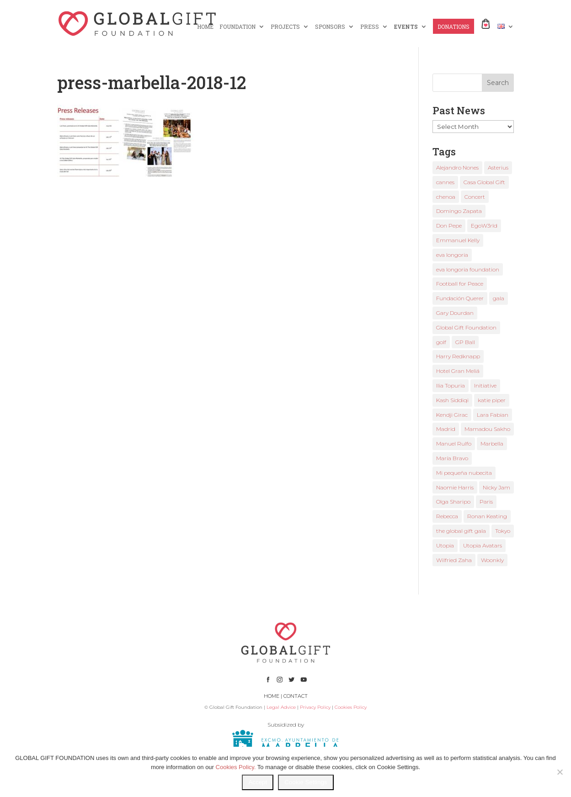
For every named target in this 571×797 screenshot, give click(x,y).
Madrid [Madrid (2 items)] (445, 428)
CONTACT (295, 696)
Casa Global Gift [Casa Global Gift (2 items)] (484, 182)
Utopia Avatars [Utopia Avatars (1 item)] (482, 545)
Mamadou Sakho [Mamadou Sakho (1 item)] (487, 428)
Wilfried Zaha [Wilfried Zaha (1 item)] (454, 560)
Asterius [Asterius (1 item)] (498, 167)
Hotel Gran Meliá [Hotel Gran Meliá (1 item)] (458, 370)
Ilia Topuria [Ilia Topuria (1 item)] (450, 385)
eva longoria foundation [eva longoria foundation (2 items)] (467, 269)
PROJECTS (285, 26)
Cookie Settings (305, 782)
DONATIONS (454, 26)
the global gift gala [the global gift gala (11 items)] (461, 530)
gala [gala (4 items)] (498, 298)
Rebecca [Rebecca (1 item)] (447, 516)
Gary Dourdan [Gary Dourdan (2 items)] (455, 312)
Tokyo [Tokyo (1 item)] (502, 530)
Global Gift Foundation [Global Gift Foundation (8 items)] (466, 327)
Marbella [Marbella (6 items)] (491, 443)
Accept (257, 782)
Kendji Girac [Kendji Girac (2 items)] (452, 414)
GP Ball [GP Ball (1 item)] (465, 342)
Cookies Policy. (236, 767)
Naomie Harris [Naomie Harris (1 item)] (455, 487)
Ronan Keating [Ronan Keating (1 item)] (487, 516)
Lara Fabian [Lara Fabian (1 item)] (492, 414)
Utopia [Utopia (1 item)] (445, 545)
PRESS (369, 26)
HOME (205, 26)
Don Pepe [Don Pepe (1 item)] (449, 225)
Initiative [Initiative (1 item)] (485, 385)
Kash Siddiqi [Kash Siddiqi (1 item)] (452, 400)
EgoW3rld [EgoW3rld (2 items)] (484, 225)
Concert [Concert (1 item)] (474, 196)
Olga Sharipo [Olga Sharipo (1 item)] (453, 501)
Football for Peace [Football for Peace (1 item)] (459, 283)
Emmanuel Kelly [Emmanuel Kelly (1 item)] (458, 240)
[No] (559, 771)
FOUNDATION (237, 26)
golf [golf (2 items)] (441, 342)
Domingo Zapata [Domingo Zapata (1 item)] (459, 210)
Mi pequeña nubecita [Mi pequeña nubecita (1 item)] (464, 472)
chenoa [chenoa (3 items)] (445, 196)
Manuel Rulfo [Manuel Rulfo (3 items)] (453, 443)
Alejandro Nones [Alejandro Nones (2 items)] (457, 167)
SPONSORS (330, 26)
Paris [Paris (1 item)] (486, 501)
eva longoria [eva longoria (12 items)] (452, 254)
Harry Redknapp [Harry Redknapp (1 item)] (458, 356)
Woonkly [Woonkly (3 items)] (492, 560)
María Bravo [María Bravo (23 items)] (452, 458)
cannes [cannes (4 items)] (445, 182)
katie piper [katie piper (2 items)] (492, 400)
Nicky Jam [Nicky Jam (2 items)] (496, 487)
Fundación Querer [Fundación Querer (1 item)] (460, 298)
